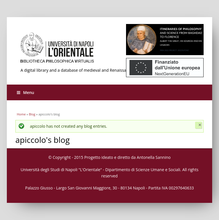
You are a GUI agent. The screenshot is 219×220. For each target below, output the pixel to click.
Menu (25, 92)
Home (21, 114)
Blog (32, 114)
